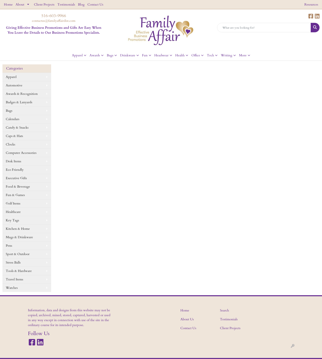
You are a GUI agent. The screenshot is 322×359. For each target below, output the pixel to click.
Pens (9, 245)
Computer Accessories (21, 153)
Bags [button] (110, 55)
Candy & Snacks (17, 127)
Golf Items (13, 203)
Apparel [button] (77, 55)
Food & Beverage (18, 186)
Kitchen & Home (18, 229)
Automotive (14, 85)
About (20, 4)
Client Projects (44, 4)
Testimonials (66, 4)
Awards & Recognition (22, 94)
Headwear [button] (161, 55)
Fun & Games (15, 195)
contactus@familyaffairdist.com (53, 21)
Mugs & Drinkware (19, 237)
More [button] (243, 55)
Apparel (11, 77)
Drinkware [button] (127, 55)
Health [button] (180, 55)
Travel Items (14, 279)
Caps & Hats (14, 136)
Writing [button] (226, 55)
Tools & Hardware (19, 271)
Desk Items (13, 161)
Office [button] (195, 55)
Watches (12, 288)
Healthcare (13, 212)
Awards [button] (95, 55)
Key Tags (12, 220)
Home (8, 4)
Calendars (12, 119)
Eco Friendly (15, 169)
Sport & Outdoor (18, 254)
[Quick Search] (264, 27)
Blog (81, 4)
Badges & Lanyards (19, 102)
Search (224, 310)
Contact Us (95, 4)
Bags (9, 110)
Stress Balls (13, 262)
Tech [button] (210, 55)
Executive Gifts (16, 178)
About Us (187, 319)
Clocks (10, 144)
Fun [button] (145, 55)
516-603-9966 (53, 16)
